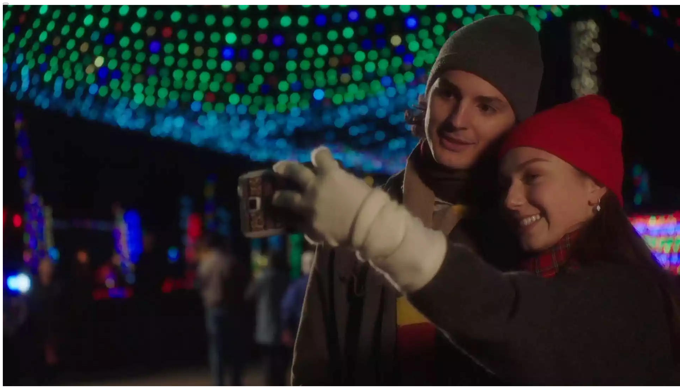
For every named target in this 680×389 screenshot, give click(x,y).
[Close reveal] (5, 4)
